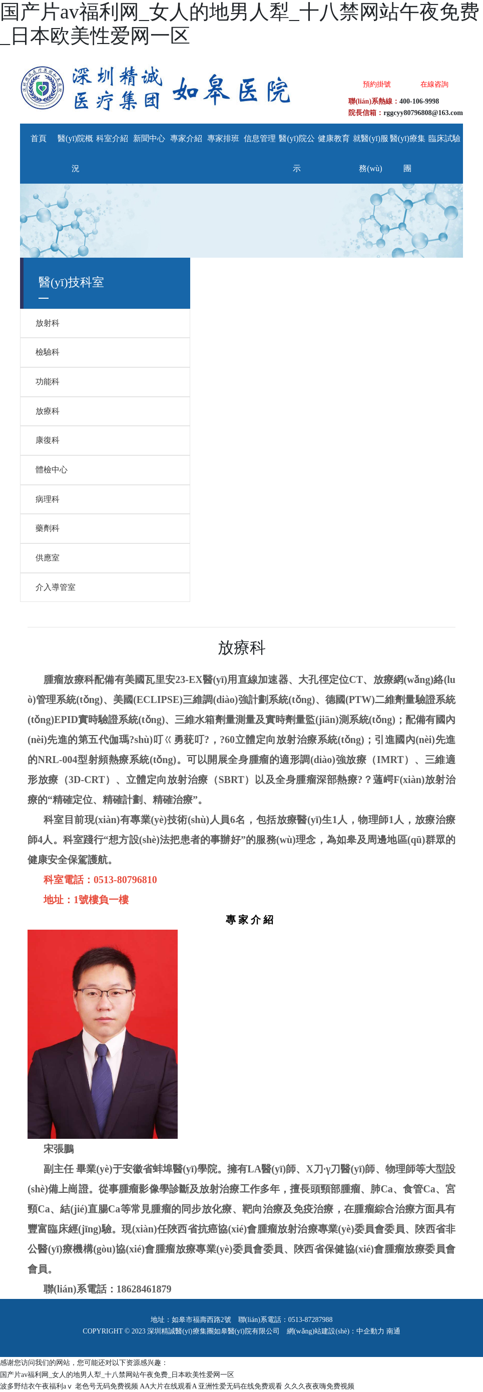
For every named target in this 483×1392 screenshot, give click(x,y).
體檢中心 (52, 469)
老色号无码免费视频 (106, 1386)
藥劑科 (48, 528)
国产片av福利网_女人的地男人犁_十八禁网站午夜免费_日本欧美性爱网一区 (117, 1374)
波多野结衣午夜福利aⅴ (36, 1386)
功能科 (48, 381)
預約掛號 (377, 84)
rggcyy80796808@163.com (423, 113)
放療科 (48, 411)
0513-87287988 (310, 1319)
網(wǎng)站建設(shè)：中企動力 (335, 1331)
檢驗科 (48, 352)
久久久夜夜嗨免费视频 (319, 1386)
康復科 (48, 440)
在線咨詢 (434, 84)
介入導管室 (56, 587)
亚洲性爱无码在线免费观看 (240, 1386)
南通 (393, 1331)
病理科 (48, 499)
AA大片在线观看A (168, 1386)
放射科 (48, 323)
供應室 (48, 557)
